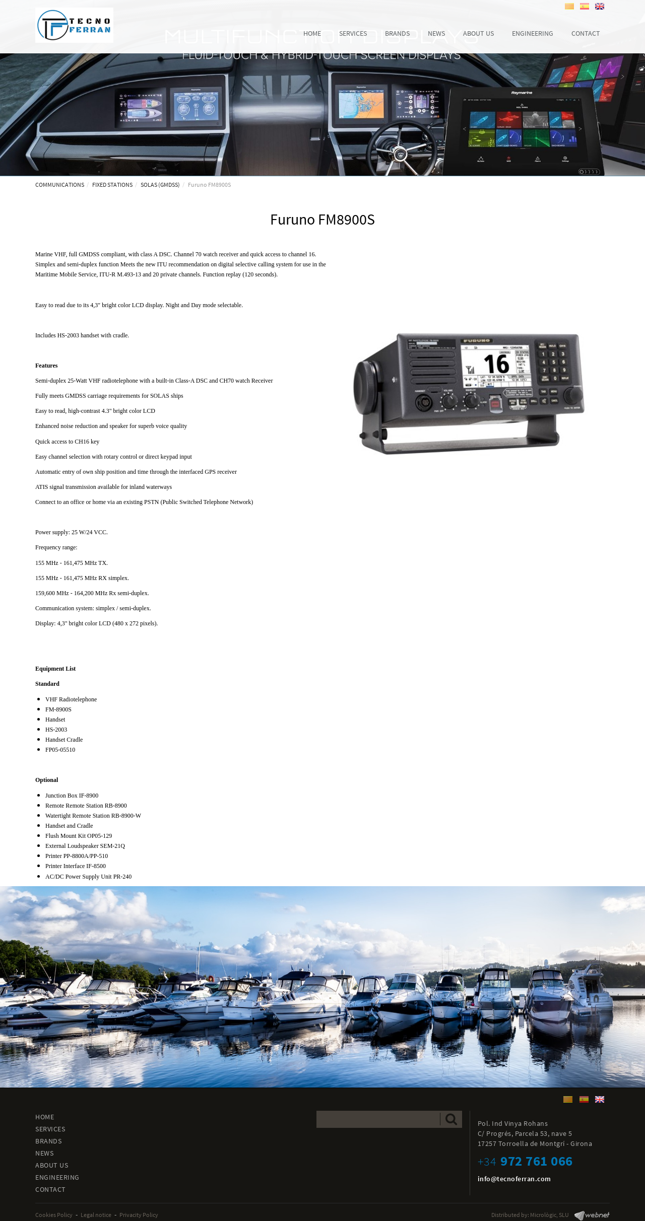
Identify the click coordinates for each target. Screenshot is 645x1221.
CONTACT (50, 1189)
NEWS (44, 1153)
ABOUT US (51, 1165)
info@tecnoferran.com (514, 1178)
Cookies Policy (54, 1214)
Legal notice (96, 1214)
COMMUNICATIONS (59, 184)
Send (451, 1119)
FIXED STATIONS (112, 184)
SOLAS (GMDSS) (160, 184)
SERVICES (50, 1128)
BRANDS (48, 1140)
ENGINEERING (57, 1177)
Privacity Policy (138, 1214)
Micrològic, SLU (549, 1214)
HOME (44, 1116)
